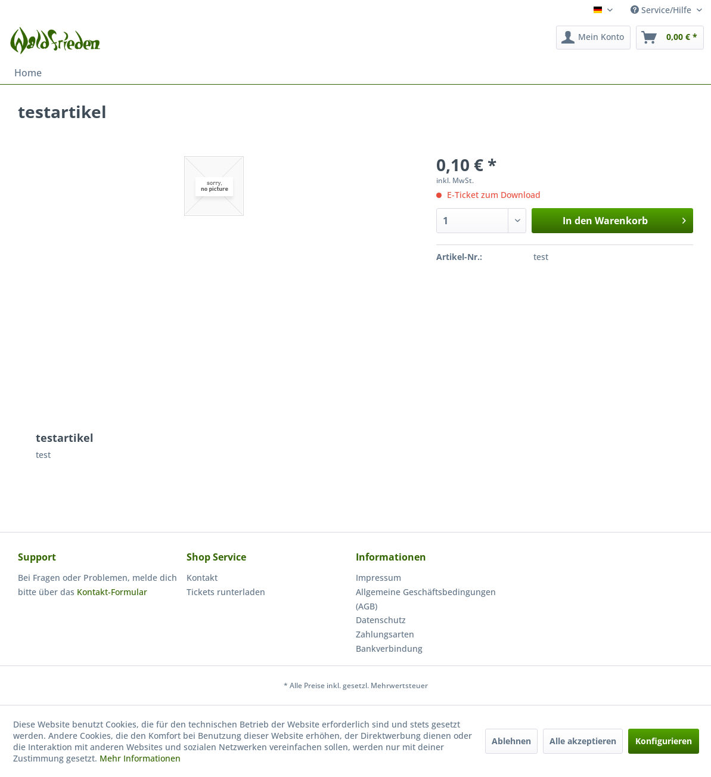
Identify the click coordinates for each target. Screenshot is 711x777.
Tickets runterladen (226, 592)
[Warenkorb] (670, 37)
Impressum (378, 577)
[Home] (28, 72)
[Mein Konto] (593, 37)
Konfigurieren (663, 741)
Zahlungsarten (385, 634)
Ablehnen (511, 741)
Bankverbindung (389, 648)
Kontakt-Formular (112, 592)
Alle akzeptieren (582, 741)
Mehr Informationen (140, 758)
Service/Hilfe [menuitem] (662, 10)
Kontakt (202, 577)
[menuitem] (593, 37)
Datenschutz (381, 620)
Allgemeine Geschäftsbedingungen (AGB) (426, 599)
